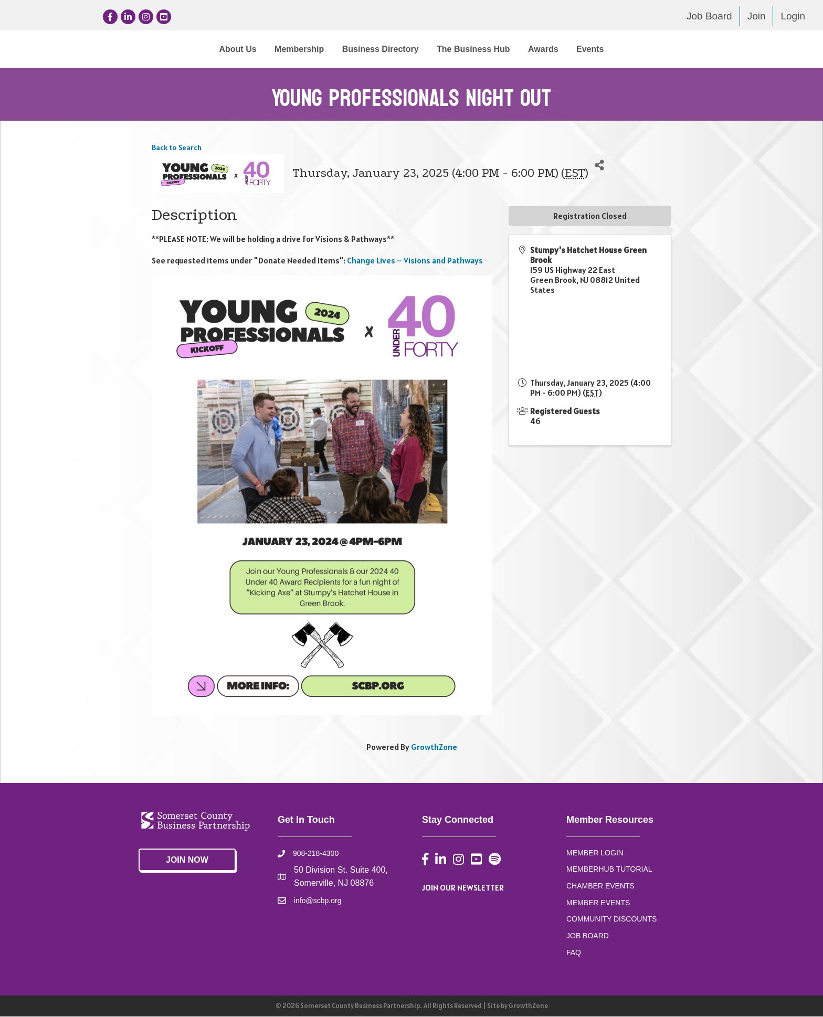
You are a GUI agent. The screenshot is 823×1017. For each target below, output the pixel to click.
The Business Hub (560, 49)
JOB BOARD (587, 936)
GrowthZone (434, 747)
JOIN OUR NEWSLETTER (463, 888)
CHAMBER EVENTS (600, 886)
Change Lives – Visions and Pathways (415, 261)
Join (756, 16)
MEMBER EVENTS (598, 903)
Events (676, 49)
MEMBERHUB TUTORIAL (609, 869)
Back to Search (177, 148)
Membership (212, 49)
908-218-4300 (316, 854)
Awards (630, 49)
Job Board (709, 16)
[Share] (599, 166)
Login (792, 16)
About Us (151, 49)
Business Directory (294, 49)
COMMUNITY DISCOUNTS (611, 919)
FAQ (573, 953)
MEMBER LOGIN (595, 853)
